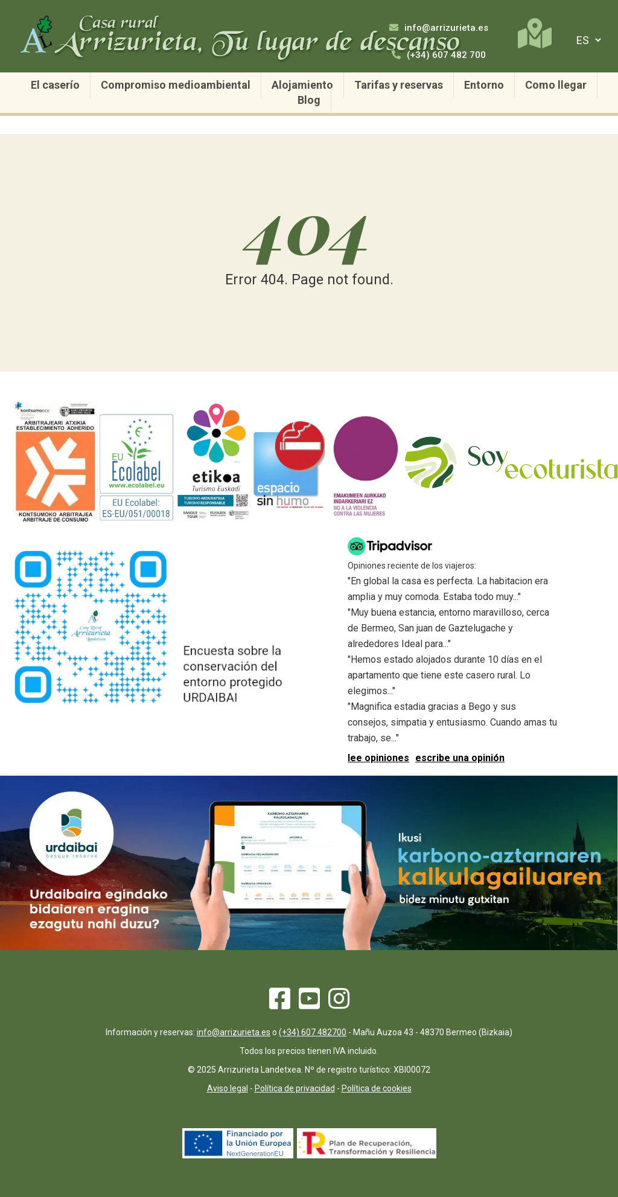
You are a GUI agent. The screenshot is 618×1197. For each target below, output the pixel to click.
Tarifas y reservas (398, 84)
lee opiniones (378, 758)
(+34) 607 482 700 (439, 54)
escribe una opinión (460, 758)
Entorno (484, 84)
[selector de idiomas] (587, 40)
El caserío (55, 84)
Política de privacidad (295, 1088)
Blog (309, 100)
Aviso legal (227, 1088)
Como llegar (556, 84)
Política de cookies (377, 1088)
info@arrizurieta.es (438, 27)
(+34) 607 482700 (312, 1032)
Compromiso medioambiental (175, 84)
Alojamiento (302, 84)
